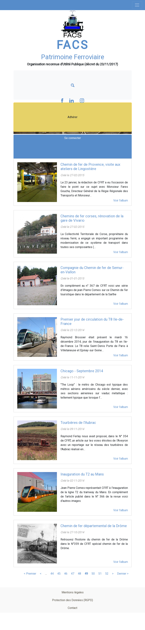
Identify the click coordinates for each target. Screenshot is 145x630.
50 (93, 573)
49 (86, 573)
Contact (72, 608)
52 (106, 573)
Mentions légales (73, 592)
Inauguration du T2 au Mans (82, 474)
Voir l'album (120, 200)
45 (59, 573)
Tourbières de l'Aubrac (78, 422)
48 (79, 573)
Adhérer (72, 117)
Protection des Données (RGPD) (72, 600)
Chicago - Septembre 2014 (82, 371)
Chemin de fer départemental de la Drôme (94, 526)
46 (65, 573)
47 (72, 573)
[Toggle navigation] (137, 5)
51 (100, 573)
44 (52, 573)
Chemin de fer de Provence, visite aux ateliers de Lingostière (90, 166)
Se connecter (72, 138)
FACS (73, 45)
